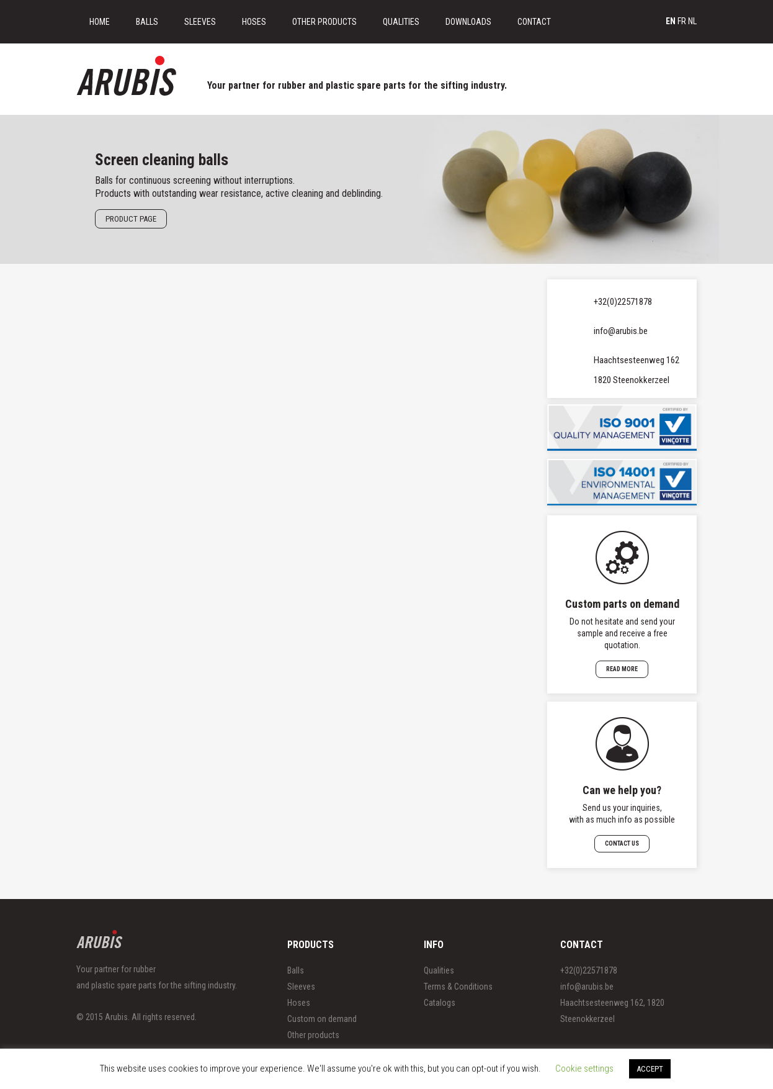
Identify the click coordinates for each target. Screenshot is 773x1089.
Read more (622, 669)
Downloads (468, 22)
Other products (313, 1035)
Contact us (622, 843)
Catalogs (439, 1003)
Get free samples (652, 65)
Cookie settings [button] (584, 1068)
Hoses (254, 22)
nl (692, 21)
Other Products (324, 22)
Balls (147, 22)
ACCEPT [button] (650, 1068)
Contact (534, 22)
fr (681, 21)
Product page (130, 219)
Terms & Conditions (458, 987)
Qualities (401, 22)
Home (99, 22)
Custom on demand (322, 1019)
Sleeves (200, 22)
